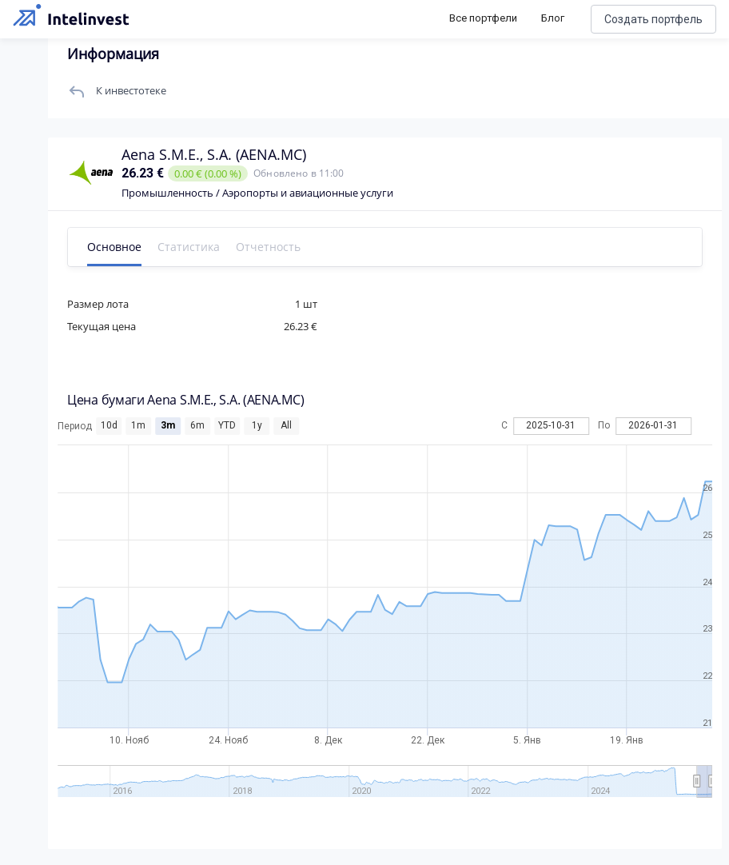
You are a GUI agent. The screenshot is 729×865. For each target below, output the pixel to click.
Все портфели (483, 18)
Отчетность (268, 246)
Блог (552, 18)
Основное (114, 246)
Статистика (188, 246)
